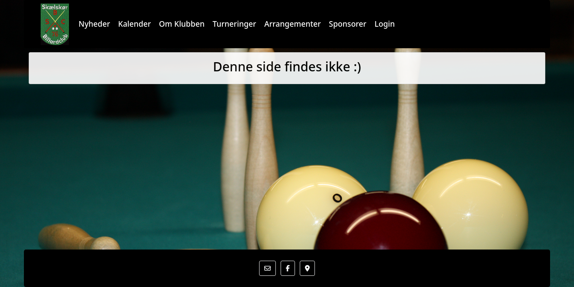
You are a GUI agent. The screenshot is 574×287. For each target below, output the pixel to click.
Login (384, 23)
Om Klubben (181, 23)
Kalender (134, 23)
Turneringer (234, 23)
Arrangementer (292, 23)
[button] (267, 268)
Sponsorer (347, 23)
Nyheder (94, 23)
